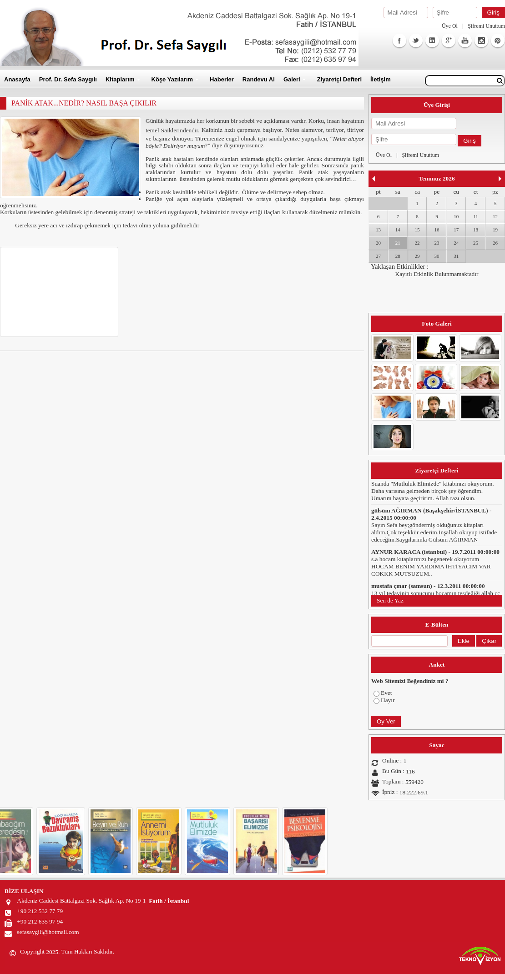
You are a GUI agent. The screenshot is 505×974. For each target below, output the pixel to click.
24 (456, 243)
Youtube (465, 40)
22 (417, 243)
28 (397, 256)
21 (397, 243)
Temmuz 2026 (436, 178)
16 (436, 229)
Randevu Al (258, 79)
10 (456, 216)
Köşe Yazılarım (172, 79)
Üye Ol (450, 26)
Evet (386, 692)
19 (495, 229)
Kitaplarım (120, 79)
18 (475, 229)
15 (417, 229)
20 (378, 243)
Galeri (291, 79)
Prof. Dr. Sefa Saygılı (68, 79)
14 (397, 229)
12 (495, 216)
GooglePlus (448, 40)
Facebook (399, 40)
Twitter (416, 40)
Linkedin (432, 40)
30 (436, 256)
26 (495, 243)
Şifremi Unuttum (486, 26)
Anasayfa (17, 79)
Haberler (222, 79)
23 (436, 243)
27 (378, 256)
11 (475, 216)
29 (417, 256)
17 (456, 229)
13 (378, 229)
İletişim (380, 79)
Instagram (481, 40)
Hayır (387, 700)
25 (475, 243)
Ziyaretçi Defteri (339, 79)
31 (456, 256)
